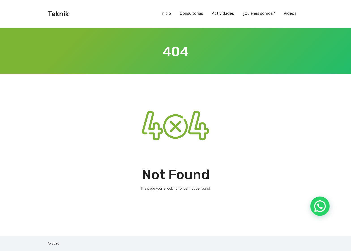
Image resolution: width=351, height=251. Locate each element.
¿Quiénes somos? (259, 13)
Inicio (166, 13)
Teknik (58, 14)
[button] (321, 212)
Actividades (223, 13)
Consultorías (191, 13)
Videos (290, 13)
